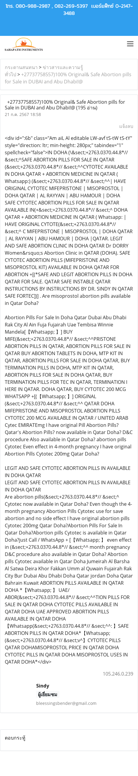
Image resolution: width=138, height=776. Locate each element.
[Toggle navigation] (130, 44)
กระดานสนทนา (21, 67)
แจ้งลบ (126, 126)
